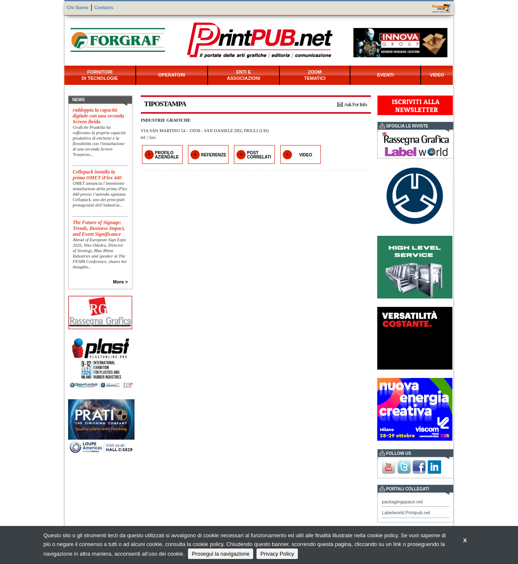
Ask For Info (355, 104)
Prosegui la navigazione (220, 554)
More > (120, 281)
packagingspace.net (402, 501)
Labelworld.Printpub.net (406, 512)
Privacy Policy (277, 554)
